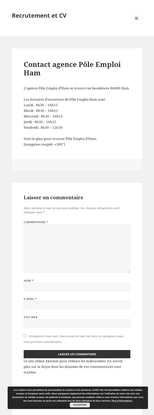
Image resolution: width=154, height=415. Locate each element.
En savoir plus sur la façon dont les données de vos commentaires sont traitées (73, 367)
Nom (29, 280)
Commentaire (36, 222)
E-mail (30, 299)
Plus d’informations (122, 401)
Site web (30, 317)
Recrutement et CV (39, 15)
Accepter (79, 405)
